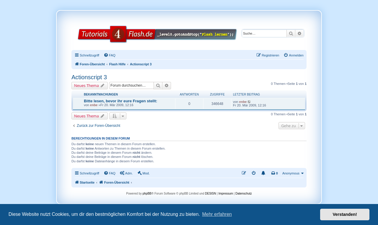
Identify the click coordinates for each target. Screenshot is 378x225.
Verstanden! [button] (345, 214)
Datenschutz (243, 193)
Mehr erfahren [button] (217, 214)
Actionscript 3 (89, 77)
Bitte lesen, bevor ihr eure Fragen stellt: (120, 101)
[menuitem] (109, 55)
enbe (94, 105)
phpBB (147, 193)
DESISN (210, 193)
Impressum (226, 193)
